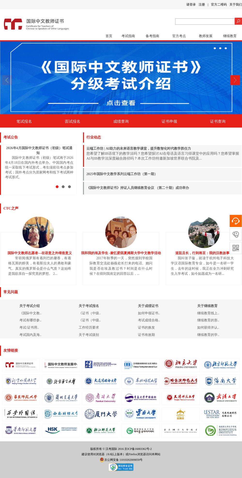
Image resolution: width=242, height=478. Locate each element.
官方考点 (179, 36)
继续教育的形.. (208, 320)
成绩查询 (121, 121)
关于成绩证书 (148, 306)
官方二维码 (219, 4)
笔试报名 (24, 121)
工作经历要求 (89, 327)
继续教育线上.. (208, 313)
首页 (109, 36)
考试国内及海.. (30, 335)
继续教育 (230, 36)
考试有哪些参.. (30, 320)
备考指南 (152, 36)
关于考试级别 (89, 335)
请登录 (191, 4)
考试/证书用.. (29, 327)
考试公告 (10, 137)
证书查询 (218, 121)
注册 (202, 4)
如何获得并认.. (208, 327)
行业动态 (93, 137)
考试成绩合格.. (149, 320)
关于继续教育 (207, 306)
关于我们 (235, 4)
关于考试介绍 (29, 306)
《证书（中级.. (90, 313)
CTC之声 (10, 208)
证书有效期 (146, 335)
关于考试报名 (89, 306)
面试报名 (72, 121)
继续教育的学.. (208, 335)
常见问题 (10, 292)
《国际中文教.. (30, 313)
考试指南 (128, 36)
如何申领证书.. (149, 313)
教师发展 (205, 36)
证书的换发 (146, 327)
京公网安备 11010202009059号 (121, 459)
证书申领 (169, 121)
